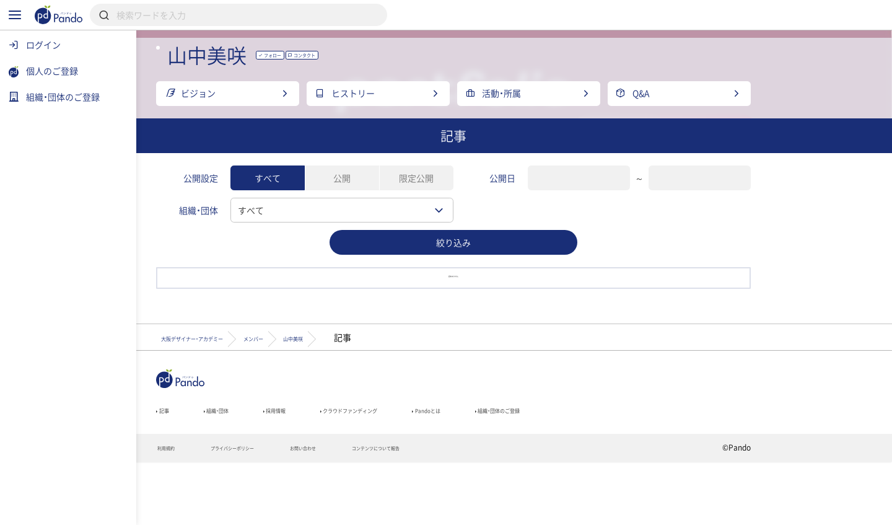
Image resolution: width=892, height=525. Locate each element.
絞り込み (514, 276)
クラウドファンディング (475, 466)
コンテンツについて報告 (517, 510)
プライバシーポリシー (321, 510)
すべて (328, 212)
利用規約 (232, 510)
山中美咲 (455, 387)
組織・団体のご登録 (681, 466)
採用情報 (370, 466)
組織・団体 (295, 466)
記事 (227, 466)
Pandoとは (583, 466)
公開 (402, 212)
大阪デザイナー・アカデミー (279, 387)
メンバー (386, 387)
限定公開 (477, 212)
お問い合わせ (417, 510)
